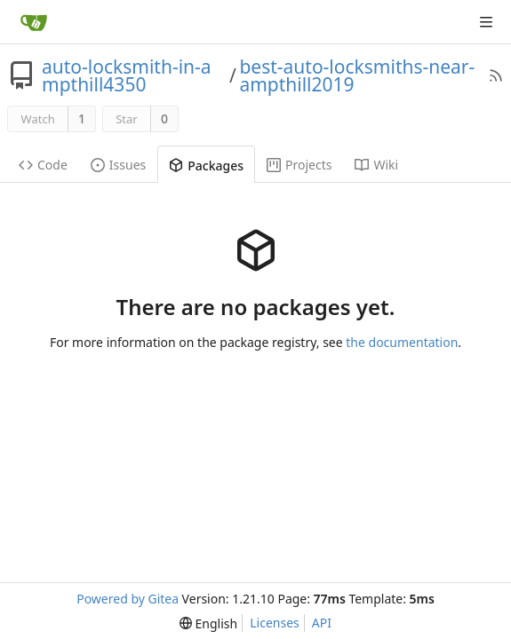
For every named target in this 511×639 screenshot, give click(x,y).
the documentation (402, 342)
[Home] (34, 22)
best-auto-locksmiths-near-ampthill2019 (357, 75)
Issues (118, 164)
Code (43, 164)
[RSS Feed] (496, 75)
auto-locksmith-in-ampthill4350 (127, 75)
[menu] (208, 623)
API (321, 622)
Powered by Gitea (127, 598)
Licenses (274, 622)
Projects (299, 164)
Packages (206, 165)
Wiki (376, 164)
